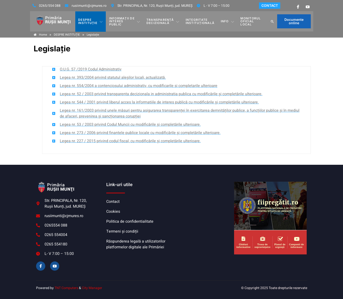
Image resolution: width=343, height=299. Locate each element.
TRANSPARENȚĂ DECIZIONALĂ (163, 21)
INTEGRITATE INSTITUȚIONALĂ (200, 21)
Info (227, 21)
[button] (272, 21)
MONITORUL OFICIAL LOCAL (250, 21)
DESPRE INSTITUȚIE (90, 21)
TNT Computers (66, 288)
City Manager (92, 288)
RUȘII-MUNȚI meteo (201, 200)
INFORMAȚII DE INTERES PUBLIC (125, 21)
